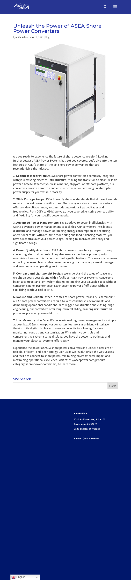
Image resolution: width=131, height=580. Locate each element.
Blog (47, 37)
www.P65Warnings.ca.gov (30, 530)
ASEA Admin (22, 37)
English (18, 577)
